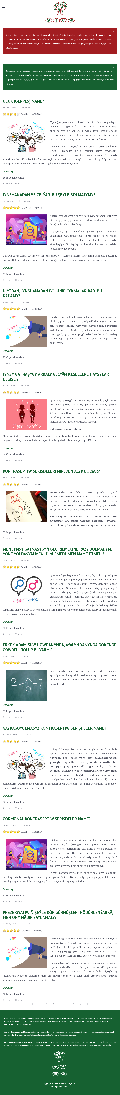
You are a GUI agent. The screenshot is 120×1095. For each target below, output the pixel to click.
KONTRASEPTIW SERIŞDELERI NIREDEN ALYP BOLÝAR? (51, 471)
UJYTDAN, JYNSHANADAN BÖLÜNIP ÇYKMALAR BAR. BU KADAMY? (52, 293)
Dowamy (8, 171)
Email (19, 184)
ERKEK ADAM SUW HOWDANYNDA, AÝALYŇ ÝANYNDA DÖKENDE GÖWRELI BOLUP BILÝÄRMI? (59, 647)
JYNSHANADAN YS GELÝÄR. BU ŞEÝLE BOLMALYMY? (49, 194)
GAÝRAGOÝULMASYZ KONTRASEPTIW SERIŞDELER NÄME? (54, 728)
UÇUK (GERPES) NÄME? (23, 101)
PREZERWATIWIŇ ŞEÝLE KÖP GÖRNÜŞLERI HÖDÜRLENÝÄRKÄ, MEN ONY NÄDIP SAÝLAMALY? (58, 915)
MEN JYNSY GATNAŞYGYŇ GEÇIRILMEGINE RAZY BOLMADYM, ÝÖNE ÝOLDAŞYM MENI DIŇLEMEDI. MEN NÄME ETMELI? (57, 551)
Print (7, 184)
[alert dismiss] (113, 31)
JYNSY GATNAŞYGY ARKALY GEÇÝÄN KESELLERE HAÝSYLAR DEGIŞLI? (56, 376)
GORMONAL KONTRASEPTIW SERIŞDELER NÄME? (47, 818)
